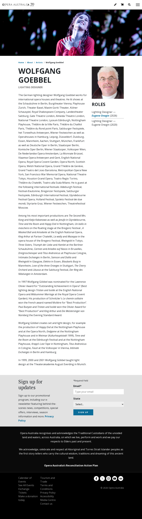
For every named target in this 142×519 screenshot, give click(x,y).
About (30, 62)
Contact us (46, 503)
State (76, 398)
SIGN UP (83, 412)
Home (21, 62)
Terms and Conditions (46, 487)
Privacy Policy (47, 492)
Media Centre (48, 500)
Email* (77, 386)
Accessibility (47, 496)
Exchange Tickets (23, 490)
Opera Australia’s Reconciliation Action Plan (71, 465)
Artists (39, 62)
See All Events (26, 485)
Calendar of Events (25, 479)
